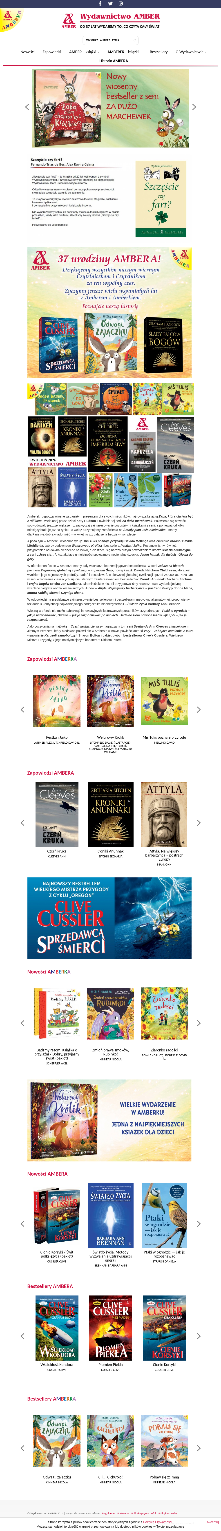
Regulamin (108, 1513)
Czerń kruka (56, 851)
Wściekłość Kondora (56, 1364)
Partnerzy (123, 1513)
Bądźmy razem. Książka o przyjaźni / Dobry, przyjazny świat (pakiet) (56, 1054)
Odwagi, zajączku (57, 1477)
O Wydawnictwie (191, 51)
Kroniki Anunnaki (111, 851)
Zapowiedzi (52, 51)
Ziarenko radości (164, 1050)
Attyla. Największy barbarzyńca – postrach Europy (164, 855)
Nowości (28, 51)
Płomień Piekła (110, 1364)
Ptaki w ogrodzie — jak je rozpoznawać (164, 1254)
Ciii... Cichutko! (110, 1477)
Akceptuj (213, 1522)
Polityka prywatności (143, 1513)
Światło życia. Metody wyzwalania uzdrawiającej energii (110, 1256)
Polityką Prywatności (157, 1522)
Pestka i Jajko (56, 737)
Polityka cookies (167, 1513)
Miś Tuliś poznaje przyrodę (164, 737)
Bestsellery (159, 51)
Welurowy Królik (110, 737)
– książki (84, 51)
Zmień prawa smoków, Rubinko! (110, 1052)
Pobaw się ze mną (164, 1477)
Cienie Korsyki (164, 1364)
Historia (113, 60)
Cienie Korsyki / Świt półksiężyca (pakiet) (56, 1254)
